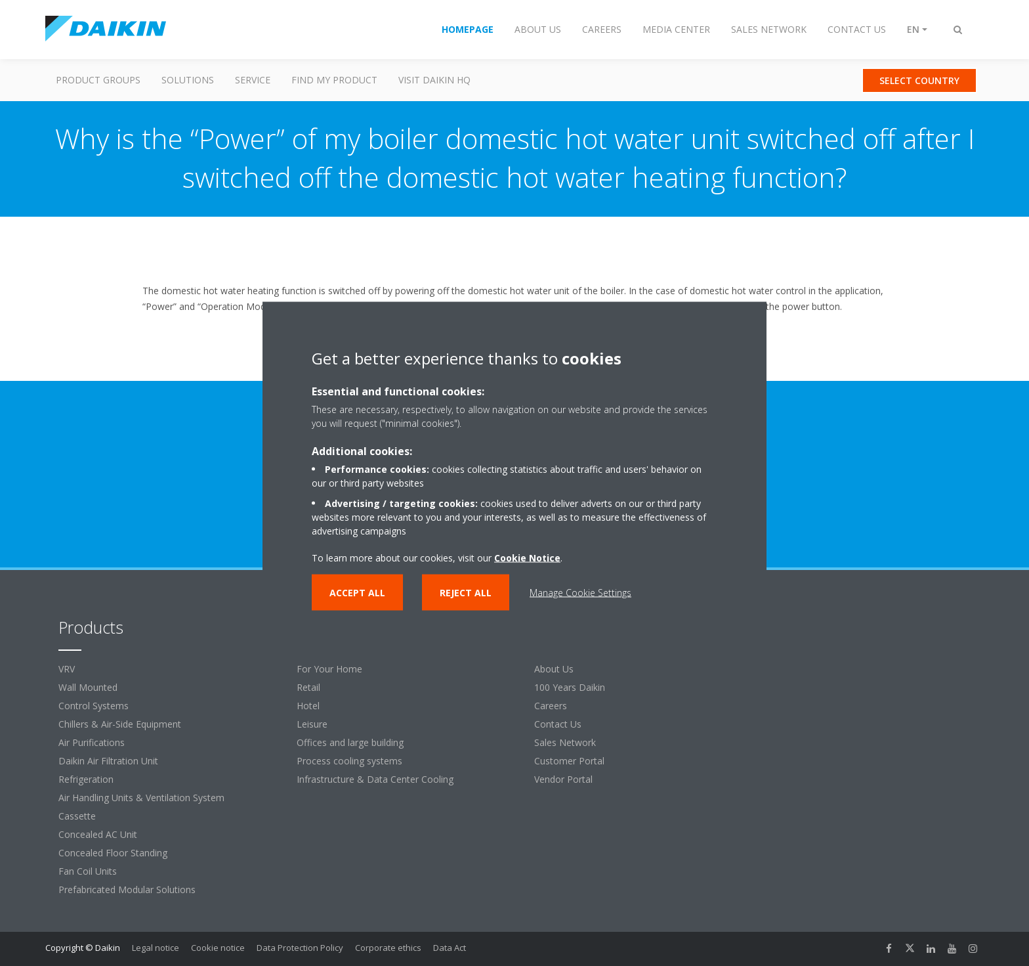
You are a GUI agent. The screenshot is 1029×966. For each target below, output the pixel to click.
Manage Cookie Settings (580, 592)
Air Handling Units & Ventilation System (141, 797)
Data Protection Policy (300, 948)
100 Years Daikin (569, 687)
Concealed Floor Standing (112, 852)
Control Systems (93, 705)
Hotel (308, 705)
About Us (554, 669)
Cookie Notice (527, 557)
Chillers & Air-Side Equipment (119, 724)
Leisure (312, 724)
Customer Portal (569, 761)
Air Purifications (91, 742)
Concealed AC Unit (97, 834)
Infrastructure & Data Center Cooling (375, 779)
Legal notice (155, 948)
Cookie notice (218, 948)
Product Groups (98, 80)
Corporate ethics (388, 948)
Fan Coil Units (87, 871)
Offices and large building (350, 742)
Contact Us (557, 724)
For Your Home (329, 669)
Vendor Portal (563, 779)
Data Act (449, 948)
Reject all (466, 592)
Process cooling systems (349, 761)
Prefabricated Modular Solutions (127, 889)
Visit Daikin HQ (434, 80)
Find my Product (334, 80)
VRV (66, 669)
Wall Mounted (87, 687)
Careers (550, 705)
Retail (308, 687)
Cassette (77, 816)
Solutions (187, 80)
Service (252, 80)
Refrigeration (86, 779)
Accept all (357, 592)
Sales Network (565, 742)
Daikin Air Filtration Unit (108, 761)
